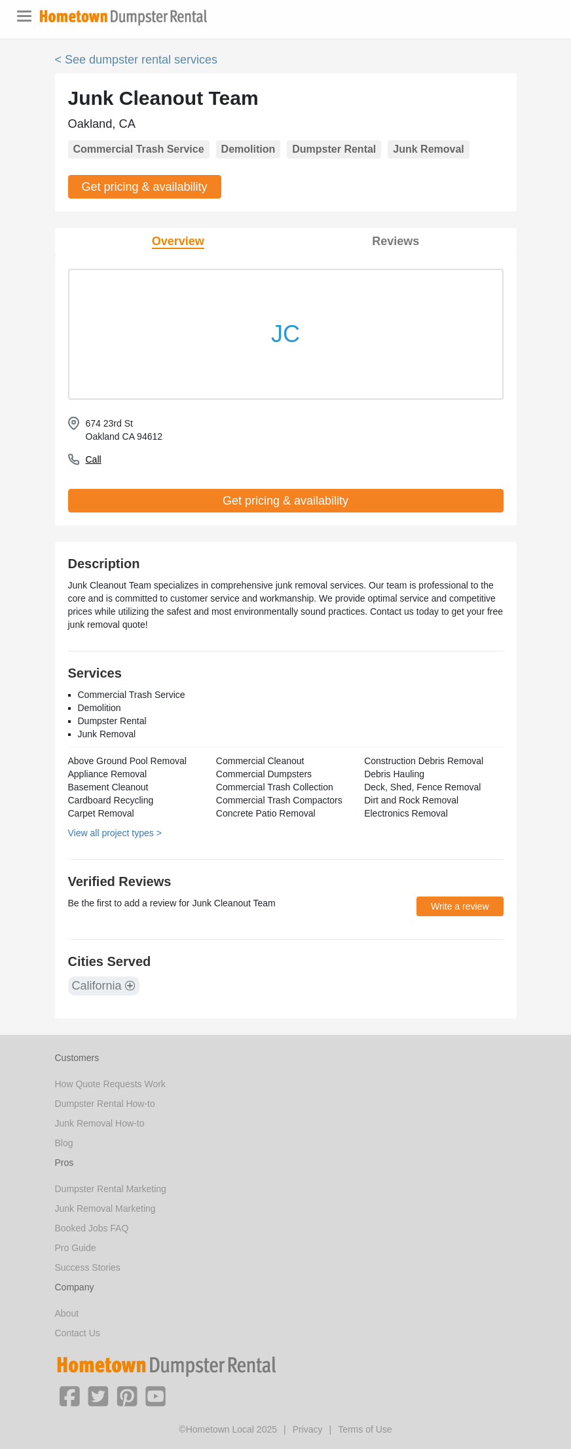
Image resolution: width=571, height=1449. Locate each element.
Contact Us (77, 1333)
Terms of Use (365, 1429)
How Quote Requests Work (110, 1084)
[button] (69, 1395)
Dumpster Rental (334, 149)
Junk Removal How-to (100, 1123)
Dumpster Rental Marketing (110, 1189)
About (67, 1313)
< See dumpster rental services (136, 59)
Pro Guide (75, 1248)
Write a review (459, 906)
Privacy (308, 1429)
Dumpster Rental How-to (105, 1103)
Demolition (248, 149)
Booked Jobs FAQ (92, 1228)
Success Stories (87, 1267)
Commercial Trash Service (138, 149)
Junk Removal (428, 149)
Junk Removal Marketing (105, 1208)
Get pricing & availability (145, 186)
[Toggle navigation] (24, 16)
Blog (64, 1143)
